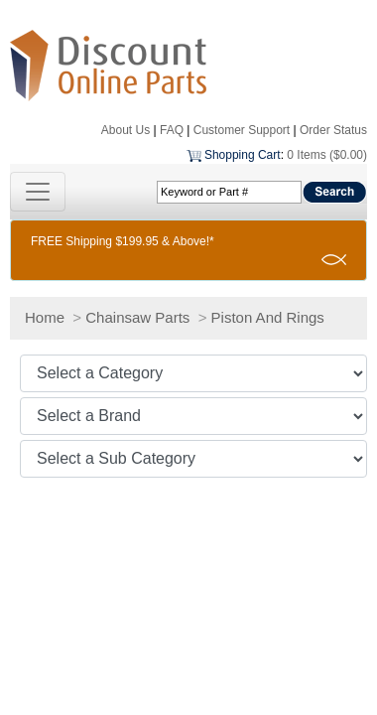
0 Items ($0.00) (327, 155)
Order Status (333, 130)
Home (44, 317)
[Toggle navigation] (37, 192)
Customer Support (241, 130)
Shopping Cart (242, 155)
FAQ (172, 130)
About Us (125, 130)
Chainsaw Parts (137, 317)
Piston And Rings (267, 317)
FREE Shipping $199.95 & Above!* (122, 241)
